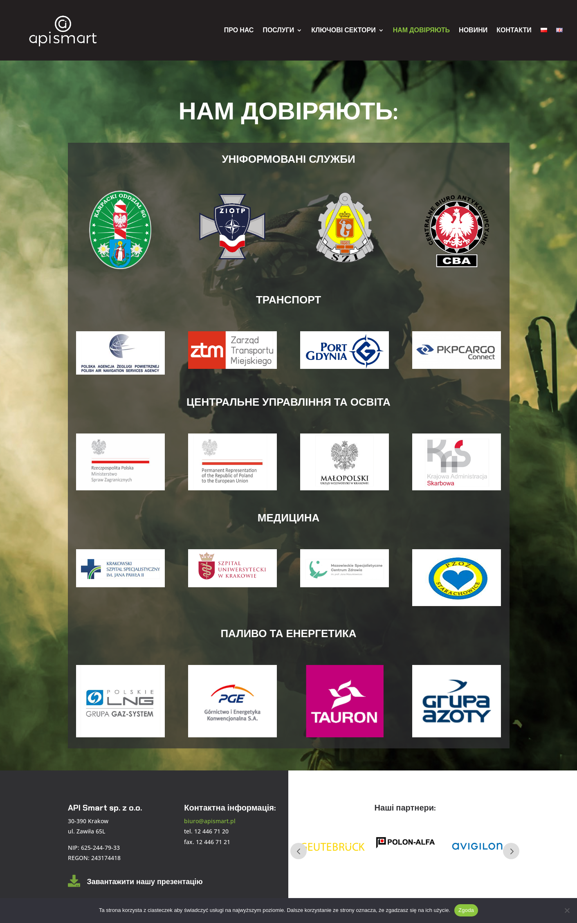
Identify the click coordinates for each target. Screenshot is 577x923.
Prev (298, 851)
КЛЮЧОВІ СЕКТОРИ (343, 30)
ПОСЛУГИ (278, 30)
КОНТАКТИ (514, 30)
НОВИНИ (473, 30)
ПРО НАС (239, 30)
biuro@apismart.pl (210, 821)
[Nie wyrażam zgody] (567, 910)
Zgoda (466, 910)
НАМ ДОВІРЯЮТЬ (421, 30)
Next (511, 851)
